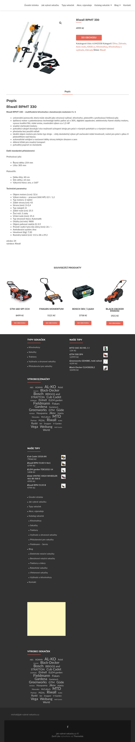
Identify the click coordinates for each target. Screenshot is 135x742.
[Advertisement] (46, 619)
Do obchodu (88, 37)
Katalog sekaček (102, 5)
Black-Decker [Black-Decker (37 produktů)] (49, 390)
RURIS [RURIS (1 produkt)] (60, 420)
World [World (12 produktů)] (46, 429)
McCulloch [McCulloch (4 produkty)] (46, 417)
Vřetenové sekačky (39, 572)
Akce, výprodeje (84, 5)
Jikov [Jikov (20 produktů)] (52, 413)
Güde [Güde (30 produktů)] (60, 410)
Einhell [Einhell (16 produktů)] (43, 400)
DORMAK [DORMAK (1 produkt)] (33, 400)
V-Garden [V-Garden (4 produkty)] (57, 423)
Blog (116, 5)
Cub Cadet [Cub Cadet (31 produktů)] (54, 397)
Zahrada (89, 50)
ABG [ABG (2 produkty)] (31, 388)
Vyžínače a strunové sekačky (42, 361)
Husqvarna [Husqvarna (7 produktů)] (41, 413)
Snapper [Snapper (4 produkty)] (47, 423)
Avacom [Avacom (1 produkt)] (35, 391)
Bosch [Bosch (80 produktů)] (38, 393)
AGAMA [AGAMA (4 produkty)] (39, 387)
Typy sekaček (68, 5)
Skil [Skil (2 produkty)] (40, 424)
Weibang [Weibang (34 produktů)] (46, 426)
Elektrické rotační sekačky (42, 553)
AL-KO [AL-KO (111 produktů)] (50, 386)
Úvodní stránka (31, 5)
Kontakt (127, 5)
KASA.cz (91, 46)
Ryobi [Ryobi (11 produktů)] (34, 423)
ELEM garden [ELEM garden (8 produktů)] (55, 400)
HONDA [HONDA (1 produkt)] (32, 413)
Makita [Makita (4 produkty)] (60, 413)
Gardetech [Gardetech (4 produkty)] (53, 407)
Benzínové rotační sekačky (42, 558)
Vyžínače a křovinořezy (41, 577)
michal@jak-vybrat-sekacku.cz (25, 714)
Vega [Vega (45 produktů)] (34, 426)
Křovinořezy (102, 46)
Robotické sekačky (39, 567)
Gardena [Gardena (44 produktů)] (41, 406)
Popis (68, 91)
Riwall (103, 50)
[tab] (67, 91)
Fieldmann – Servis (39, 544)
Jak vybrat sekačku (50, 5)
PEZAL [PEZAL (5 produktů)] (42, 420)
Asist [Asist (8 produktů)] (60, 387)
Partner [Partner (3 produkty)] (34, 420)
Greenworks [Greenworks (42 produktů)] (38, 410)
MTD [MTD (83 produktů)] (56, 416)
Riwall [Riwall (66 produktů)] (51, 420)
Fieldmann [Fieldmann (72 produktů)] (41, 403)
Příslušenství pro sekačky (40, 366)
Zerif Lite (56, 736)
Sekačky (32, 352)
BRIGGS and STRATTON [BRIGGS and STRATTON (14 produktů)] (45, 395)
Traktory (32, 356)
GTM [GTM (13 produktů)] (52, 410)
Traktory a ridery (37, 563)
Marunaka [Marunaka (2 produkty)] (35, 417)
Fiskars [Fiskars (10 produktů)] (55, 403)
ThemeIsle (78, 736)
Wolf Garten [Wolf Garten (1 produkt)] (58, 427)
